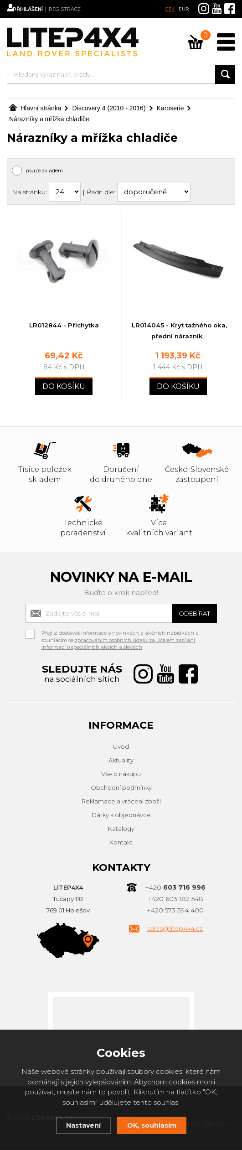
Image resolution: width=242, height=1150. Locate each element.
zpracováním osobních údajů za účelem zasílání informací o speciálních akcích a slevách (118, 645)
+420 (175, 888)
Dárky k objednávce (121, 815)
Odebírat (190, 614)
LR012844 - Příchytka (64, 325)
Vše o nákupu (121, 774)
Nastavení (81, 1125)
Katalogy (121, 829)
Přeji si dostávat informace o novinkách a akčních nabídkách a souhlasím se (120, 635)
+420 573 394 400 (175, 911)
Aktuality (121, 761)
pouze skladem (44, 170)
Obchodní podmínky (121, 788)
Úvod (121, 747)
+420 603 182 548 (175, 900)
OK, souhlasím (153, 1125)
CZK (170, 9)
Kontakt (121, 843)
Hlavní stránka (35, 108)
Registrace (79, 9)
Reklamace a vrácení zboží (121, 802)
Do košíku (63, 387)
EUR (184, 9)
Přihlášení (36, 9)
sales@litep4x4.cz (175, 929)
